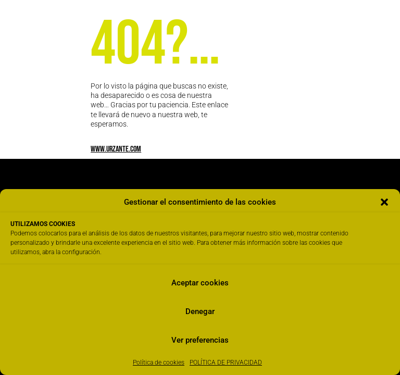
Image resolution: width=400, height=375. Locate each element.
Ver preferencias (200, 340)
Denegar (200, 311)
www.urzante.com (116, 149)
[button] (384, 202)
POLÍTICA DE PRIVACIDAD (226, 362)
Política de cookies (158, 362)
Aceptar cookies (200, 283)
